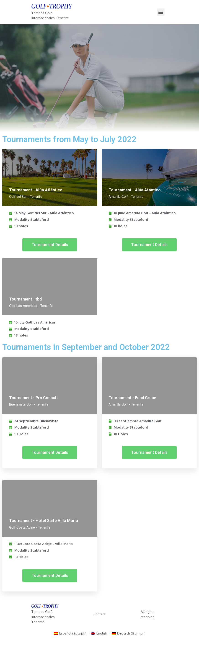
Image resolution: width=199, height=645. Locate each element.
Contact (99, 614)
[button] (49, 244)
